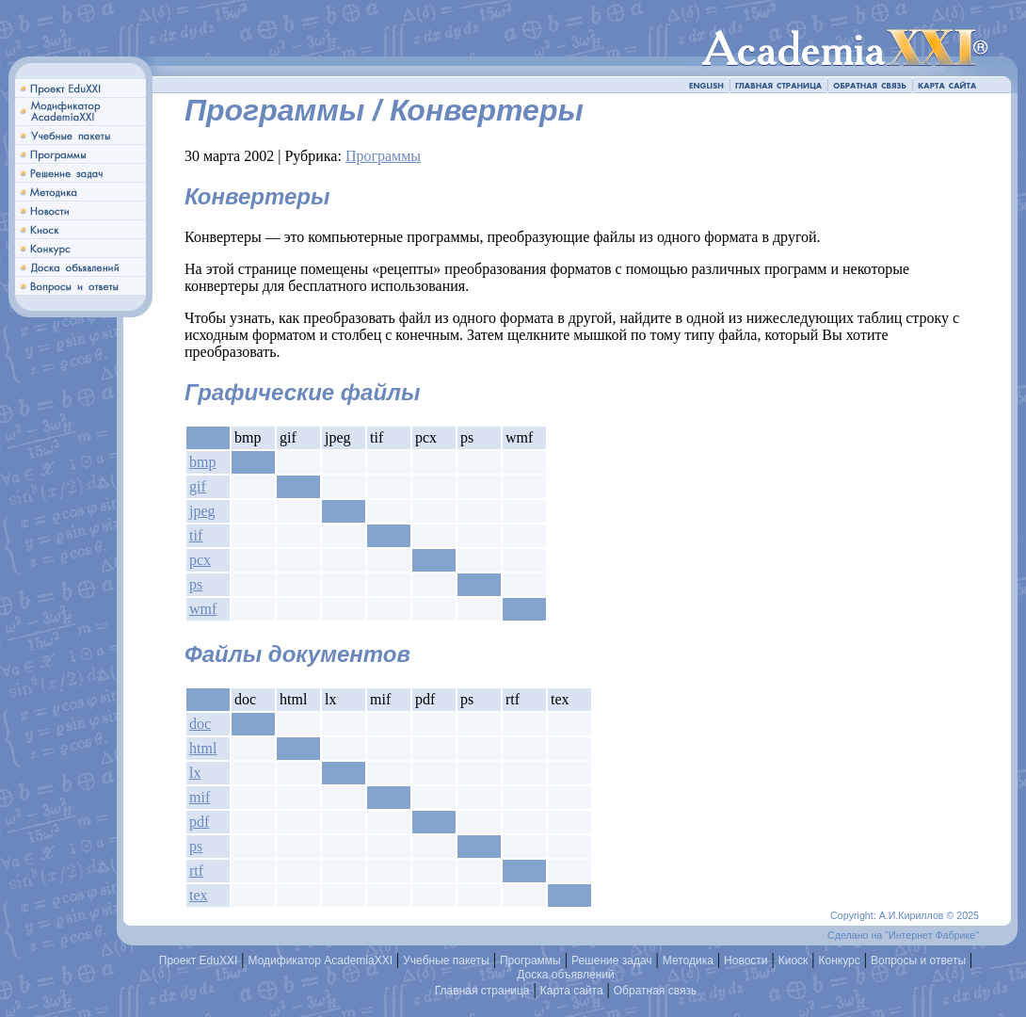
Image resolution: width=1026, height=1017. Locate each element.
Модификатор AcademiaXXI (320, 960)
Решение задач (611, 960)
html (202, 748)
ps (195, 584)
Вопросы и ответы (918, 960)
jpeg (202, 511)
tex (198, 895)
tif (195, 535)
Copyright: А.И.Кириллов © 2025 (904, 915)
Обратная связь (655, 990)
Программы (383, 156)
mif (199, 797)
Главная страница (482, 990)
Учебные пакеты (446, 960)
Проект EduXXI (198, 960)
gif (197, 486)
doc (200, 724)
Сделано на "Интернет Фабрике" (903, 935)
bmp (202, 462)
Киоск (793, 960)
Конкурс (839, 960)
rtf (196, 871)
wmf (202, 609)
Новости (745, 960)
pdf (199, 822)
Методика (688, 960)
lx (194, 773)
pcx (200, 560)
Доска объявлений (565, 974)
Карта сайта (571, 990)
